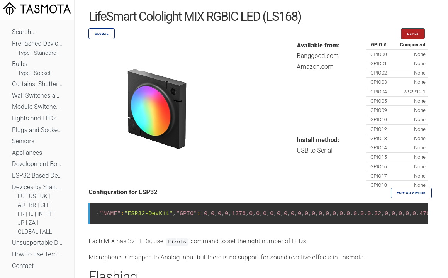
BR (32, 205)
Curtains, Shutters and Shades (37, 84)
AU (21, 205)
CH (44, 205)
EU (21, 196)
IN (40, 214)
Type (24, 53)
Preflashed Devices (37, 43)
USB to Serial (315, 150)
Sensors (23, 141)
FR (21, 214)
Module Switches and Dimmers (37, 106)
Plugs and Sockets (37, 130)
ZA (32, 223)
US (32, 196)
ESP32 (413, 34)
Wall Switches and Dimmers (37, 95)
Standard (45, 53)
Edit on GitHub (411, 193)
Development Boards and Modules (37, 164)
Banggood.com (318, 55)
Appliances (27, 152)
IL (31, 214)
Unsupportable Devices (37, 242)
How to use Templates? (37, 254)
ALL (47, 232)
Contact (23, 266)
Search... (24, 32)
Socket (42, 73)
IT (49, 214)
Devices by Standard (37, 187)
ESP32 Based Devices (37, 175)
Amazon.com (315, 66)
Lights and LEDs (34, 118)
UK (44, 196)
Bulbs (19, 64)
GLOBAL (28, 232)
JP (21, 223)
